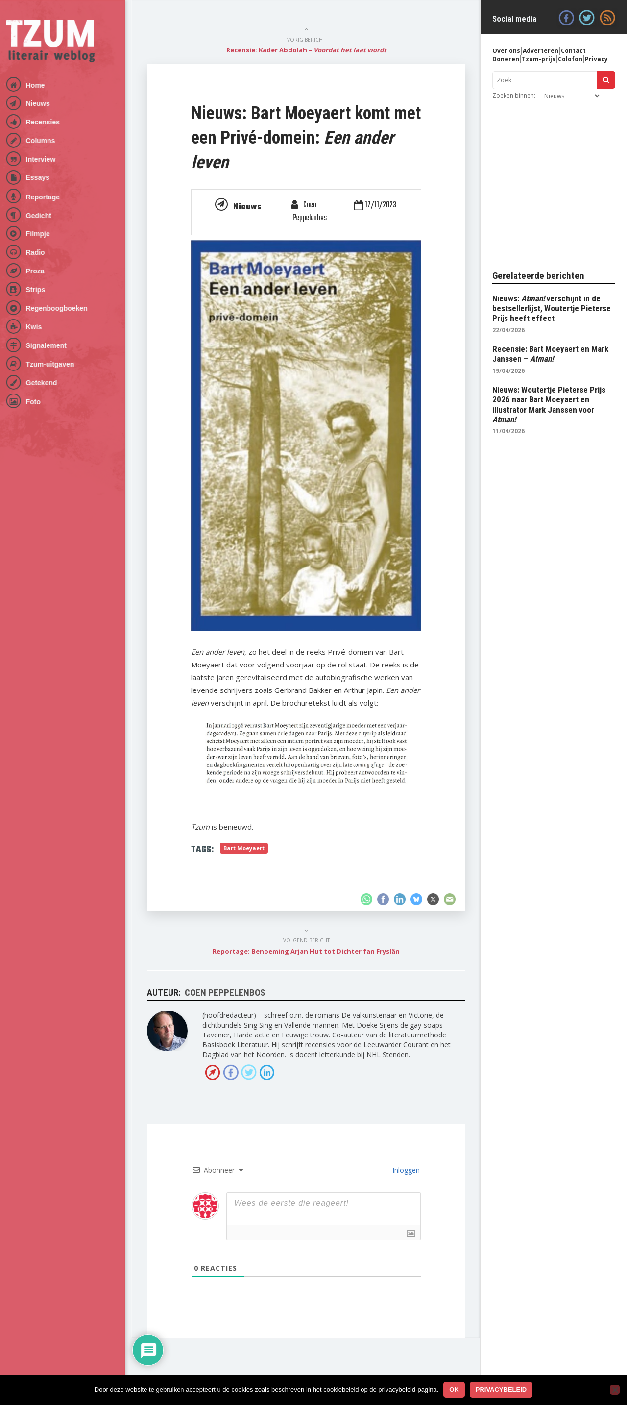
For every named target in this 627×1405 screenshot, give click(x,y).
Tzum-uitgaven (57, 364)
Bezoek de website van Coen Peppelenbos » (212, 1072)
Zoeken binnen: (513, 95)
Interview (48, 159)
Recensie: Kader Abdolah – (306, 50)
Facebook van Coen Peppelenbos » (231, 1072)
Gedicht (45, 216)
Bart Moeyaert (244, 848)
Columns (47, 141)
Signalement (53, 345)
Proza (42, 271)
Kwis (41, 327)
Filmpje (45, 234)
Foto (40, 402)
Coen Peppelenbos (310, 211)
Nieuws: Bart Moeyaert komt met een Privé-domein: (306, 138)
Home (42, 85)
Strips (42, 290)
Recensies (50, 122)
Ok (454, 1389)
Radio (42, 252)
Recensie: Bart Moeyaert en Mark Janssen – (550, 354)
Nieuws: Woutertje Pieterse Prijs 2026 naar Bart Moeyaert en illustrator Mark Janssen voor (548, 404)
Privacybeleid (501, 1389)
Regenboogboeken (64, 308)
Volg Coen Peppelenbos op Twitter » (249, 1072)
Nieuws (45, 103)
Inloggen (405, 1170)
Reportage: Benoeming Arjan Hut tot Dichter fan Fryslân (306, 951)
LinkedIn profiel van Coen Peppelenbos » (267, 1072)
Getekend (48, 383)
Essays (44, 177)
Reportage (50, 197)
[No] (615, 1390)
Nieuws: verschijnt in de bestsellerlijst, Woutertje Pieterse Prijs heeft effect (551, 308)
